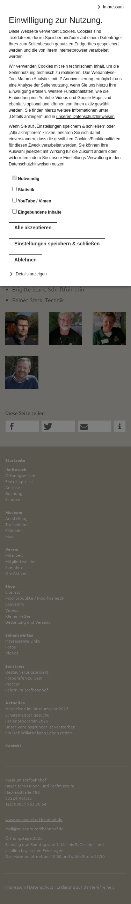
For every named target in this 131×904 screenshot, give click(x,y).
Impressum (113, 7)
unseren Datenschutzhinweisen (85, 116)
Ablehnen (25, 259)
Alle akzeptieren (33, 227)
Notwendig (25, 178)
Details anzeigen (31, 274)
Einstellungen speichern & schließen (57, 243)
